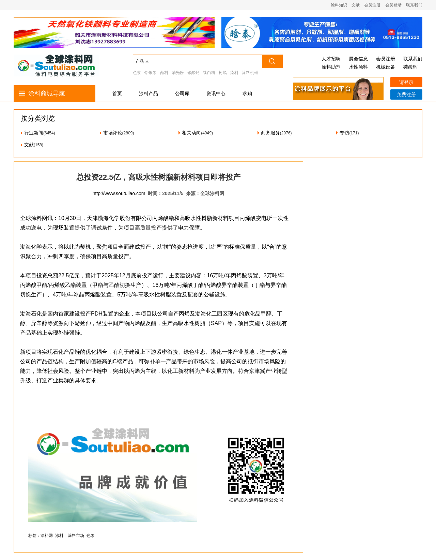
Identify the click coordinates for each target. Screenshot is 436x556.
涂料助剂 (331, 67)
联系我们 (414, 5)
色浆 (137, 72)
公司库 (182, 93)
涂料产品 (148, 93)
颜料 (164, 72)
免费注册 (406, 94)
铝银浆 (150, 72)
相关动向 (191, 132)
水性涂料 (358, 67)
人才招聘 (331, 58)
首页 (117, 93)
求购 (247, 93)
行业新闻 (33, 132)
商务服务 (270, 132)
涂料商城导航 (46, 93)
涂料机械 (250, 72)
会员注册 (372, 5)
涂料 (59, 535)
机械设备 (385, 67)
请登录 (406, 82)
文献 (356, 5)
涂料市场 (76, 535)
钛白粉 (209, 72)
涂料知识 (339, 5)
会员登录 (393, 5)
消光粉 (178, 72)
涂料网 (47, 535)
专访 (344, 132)
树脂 (223, 72)
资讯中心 (215, 93)
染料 (234, 72)
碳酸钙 (193, 72)
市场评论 (112, 132)
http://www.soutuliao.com (119, 193)
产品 (140, 61)
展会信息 (358, 58)
